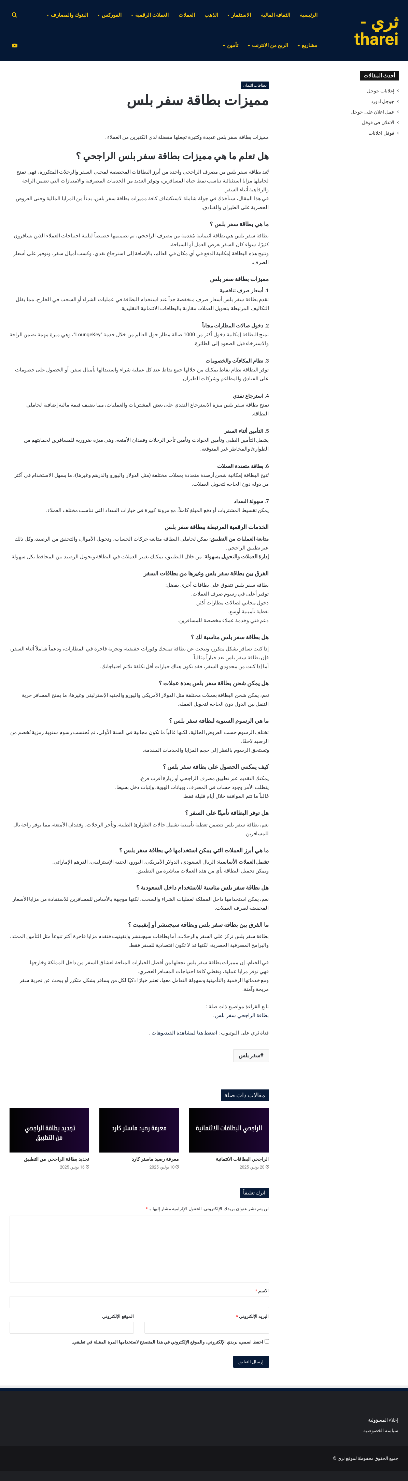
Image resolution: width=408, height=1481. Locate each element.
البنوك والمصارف (69, 15)
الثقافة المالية (276, 15)
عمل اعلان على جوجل (372, 112)
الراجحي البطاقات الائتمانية (242, 1159)
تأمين (232, 45)
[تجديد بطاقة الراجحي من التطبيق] (49, 1130)
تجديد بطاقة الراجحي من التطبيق (56, 1159)
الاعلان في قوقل (378, 122)
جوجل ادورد (382, 101)
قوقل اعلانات (381, 133)
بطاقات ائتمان (255, 85)
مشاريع (309, 45)
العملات (187, 15)
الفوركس (112, 15)
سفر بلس (249, 1055)
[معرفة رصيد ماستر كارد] (139, 1130)
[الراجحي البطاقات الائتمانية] (229, 1130)
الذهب (211, 15)
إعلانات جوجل (380, 90)
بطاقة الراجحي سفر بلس (242, 1015)
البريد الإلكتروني (252, 1316)
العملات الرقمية (152, 15)
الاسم (262, 1290)
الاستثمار (241, 15)
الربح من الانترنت (270, 45)
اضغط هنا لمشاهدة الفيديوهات (184, 1033)
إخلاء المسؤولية (383, 1420)
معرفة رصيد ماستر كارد (155, 1159)
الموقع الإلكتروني (118, 1316)
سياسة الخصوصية (380, 1430)
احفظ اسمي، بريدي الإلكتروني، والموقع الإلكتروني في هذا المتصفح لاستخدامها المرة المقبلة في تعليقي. (167, 1342)
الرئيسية (309, 15)
